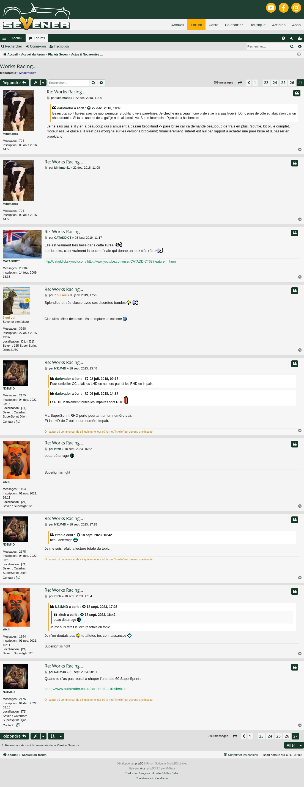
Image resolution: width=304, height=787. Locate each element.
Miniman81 (10, 133)
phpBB (139, 763)
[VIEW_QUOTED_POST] (89, 108)
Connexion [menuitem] (293, 39)
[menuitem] (283, 38)
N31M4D (9, 388)
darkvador (65, 108)
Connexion (38, 46)
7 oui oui (9, 317)
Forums (39, 38)
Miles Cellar (171, 773)
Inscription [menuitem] (301, 39)
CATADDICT (11, 261)
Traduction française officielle (143, 773)
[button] (239, 82)
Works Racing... (18, 66)
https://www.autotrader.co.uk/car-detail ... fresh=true (85, 689)
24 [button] (275, 82)
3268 (22, 328)
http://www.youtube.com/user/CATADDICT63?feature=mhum (131, 261)
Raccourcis (5, 39)
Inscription (61, 46)
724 (21, 140)
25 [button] (283, 82)
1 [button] (255, 82)
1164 (22, 489)
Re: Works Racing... (66, 91)
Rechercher (13, 46)
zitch (6, 482)
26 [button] (292, 82)
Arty (142, 768)
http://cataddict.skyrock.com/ (65, 261)
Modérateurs (27, 72)
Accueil (17, 38)
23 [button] (266, 82)
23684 (23, 268)
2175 (22, 395)
